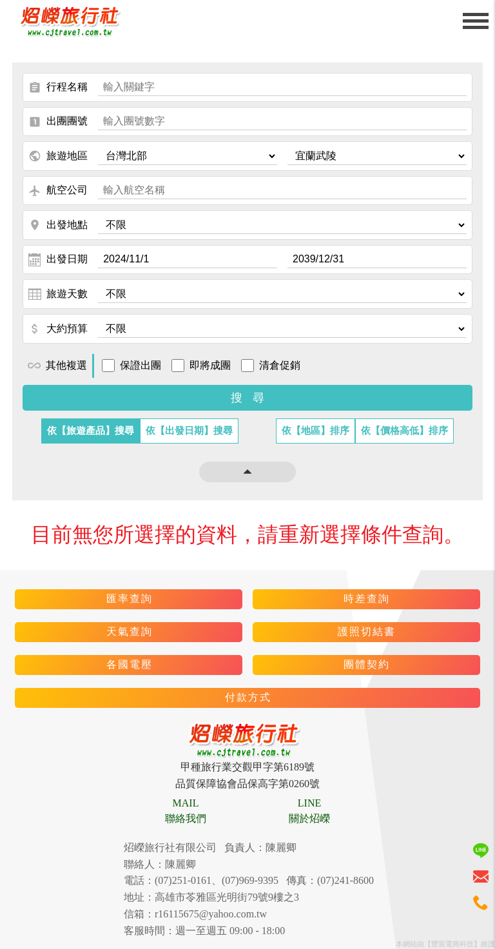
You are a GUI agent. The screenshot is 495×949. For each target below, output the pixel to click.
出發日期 (58, 259)
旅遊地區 (58, 156)
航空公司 (58, 190)
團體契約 (367, 664)
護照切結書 (367, 631)
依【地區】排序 (315, 430)
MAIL (186, 802)
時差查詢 (367, 598)
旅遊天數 (58, 294)
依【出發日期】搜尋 (189, 430)
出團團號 (58, 121)
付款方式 (248, 697)
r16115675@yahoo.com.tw (211, 913)
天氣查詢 (129, 631)
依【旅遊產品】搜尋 (90, 430)
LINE (309, 802)
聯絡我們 (185, 818)
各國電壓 (129, 664)
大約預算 (58, 328)
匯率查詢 (129, 598)
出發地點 (58, 225)
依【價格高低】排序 (404, 430)
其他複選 (57, 365)
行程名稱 (58, 87)
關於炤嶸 (309, 818)
